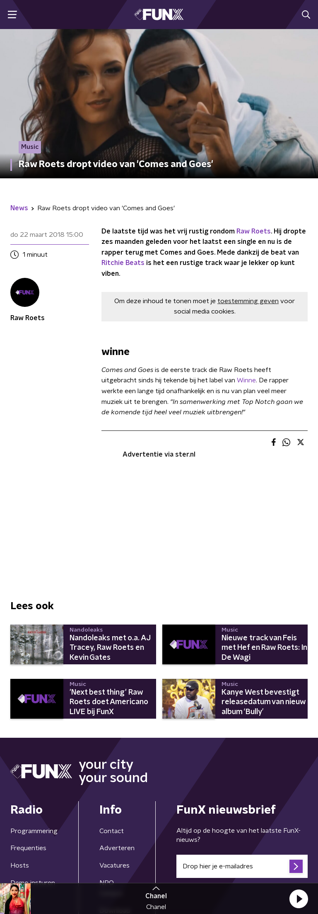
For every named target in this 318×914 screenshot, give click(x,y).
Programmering (34, 831)
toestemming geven (248, 301)
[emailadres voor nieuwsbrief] (242, 866)
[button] (298, 898)
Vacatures (114, 865)
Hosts (19, 865)
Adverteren (117, 848)
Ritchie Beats (123, 263)
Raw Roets (253, 231)
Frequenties (28, 848)
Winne (246, 380)
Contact (111, 831)
